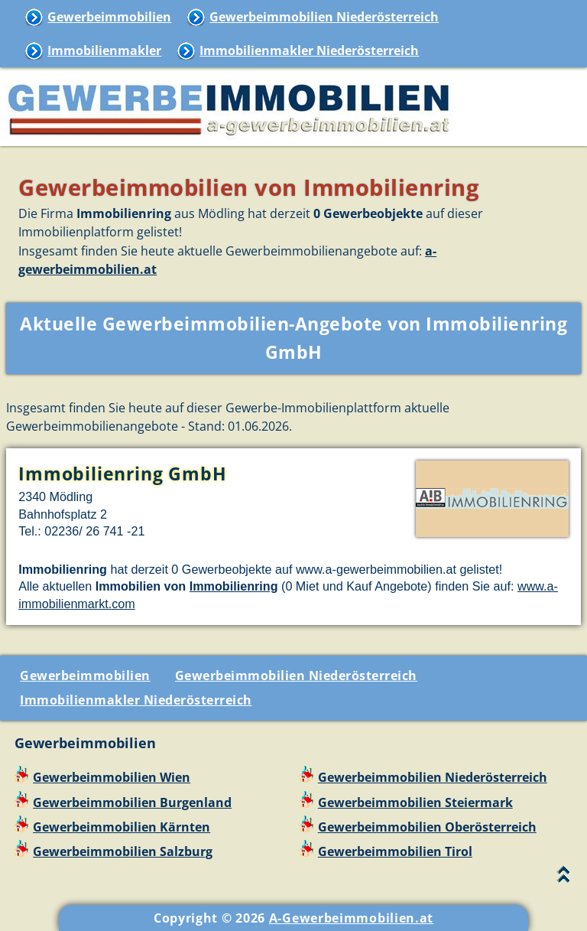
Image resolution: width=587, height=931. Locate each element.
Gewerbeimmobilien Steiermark (415, 802)
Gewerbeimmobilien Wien (111, 777)
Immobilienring (234, 586)
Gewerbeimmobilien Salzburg (122, 851)
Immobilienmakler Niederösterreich (309, 50)
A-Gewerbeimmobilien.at (351, 918)
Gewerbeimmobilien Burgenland (132, 802)
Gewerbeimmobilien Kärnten (121, 827)
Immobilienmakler (104, 50)
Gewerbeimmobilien (109, 16)
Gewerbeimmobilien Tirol (395, 851)
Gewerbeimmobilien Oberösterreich (427, 827)
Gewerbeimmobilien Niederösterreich (324, 16)
